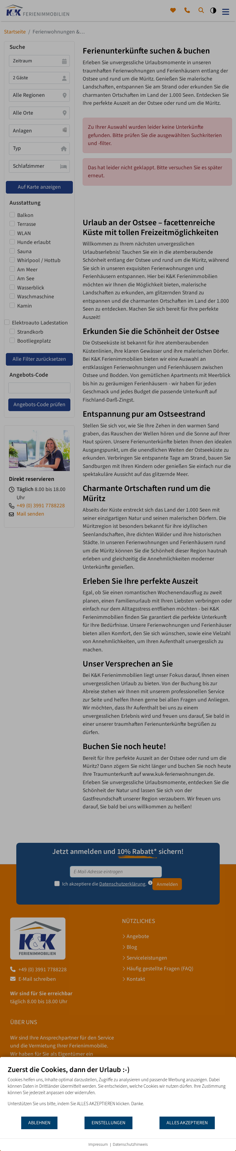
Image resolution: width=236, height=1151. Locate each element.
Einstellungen (108, 1122)
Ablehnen (39, 1122)
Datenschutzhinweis (130, 1145)
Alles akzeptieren (187, 1122)
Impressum (98, 1145)
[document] (118, 1090)
